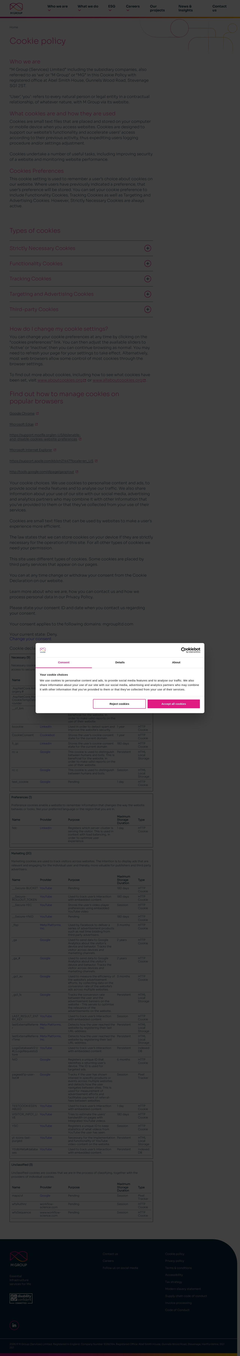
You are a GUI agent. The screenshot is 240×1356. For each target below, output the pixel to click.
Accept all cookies (173, 703)
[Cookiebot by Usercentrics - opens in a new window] (183, 650)
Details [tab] (120, 662)
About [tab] (176, 662)
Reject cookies (119, 703)
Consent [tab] (64, 662)
